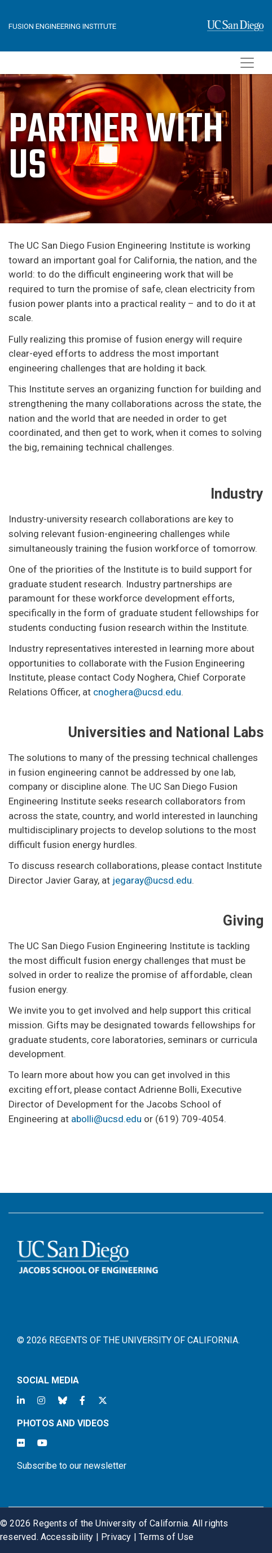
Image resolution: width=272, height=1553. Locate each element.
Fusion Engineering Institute (62, 26)
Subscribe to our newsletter (71, 1465)
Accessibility (67, 1537)
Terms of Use (166, 1537)
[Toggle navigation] (247, 62)
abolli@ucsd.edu (106, 1118)
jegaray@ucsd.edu (152, 880)
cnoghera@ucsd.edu (137, 692)
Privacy (116, 1537)
